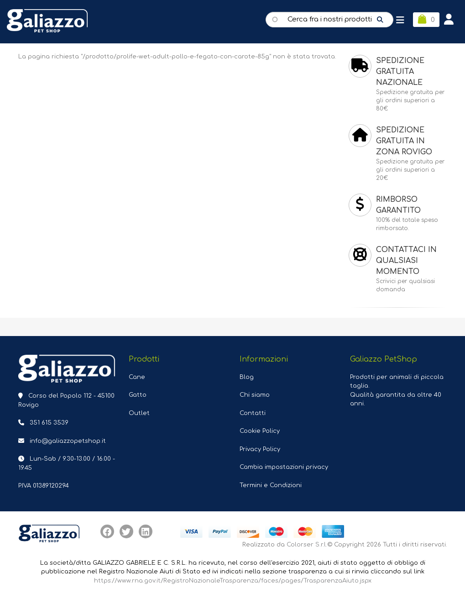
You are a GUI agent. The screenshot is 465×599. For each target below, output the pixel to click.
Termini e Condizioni (271, 485)
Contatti (253, 413)
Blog (247, 377)
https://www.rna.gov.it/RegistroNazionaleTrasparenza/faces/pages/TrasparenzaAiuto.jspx (232, 581)
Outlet (139, 413)
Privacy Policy (260, 449)
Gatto (137, 395)
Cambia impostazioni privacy (284, 467)
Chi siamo (255, 395)
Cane (137, 377)
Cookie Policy (260, 431)
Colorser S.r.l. (307, 544)
